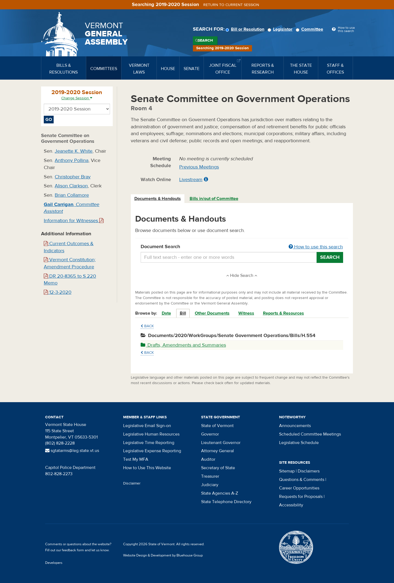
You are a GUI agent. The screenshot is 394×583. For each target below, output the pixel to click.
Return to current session (231, 4)
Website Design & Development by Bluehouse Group (163, 555)
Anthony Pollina (71, 160)
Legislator (280, 29)
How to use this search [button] (316, 247)
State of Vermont (217, 425)
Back (147, 326)
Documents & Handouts (157, 198)
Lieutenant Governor (221, 442)
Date (166, 313)
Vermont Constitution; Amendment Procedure (70, 263)
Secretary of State (218, 468)
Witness (246, 313)
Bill (183, 313)
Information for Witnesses (73, 220)
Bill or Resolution (245, 29)
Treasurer (210, 476)
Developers (53, 563)
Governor (210, 434)
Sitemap (287, 471)
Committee (310, 29)
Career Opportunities (299, 488)
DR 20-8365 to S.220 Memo (70, 279)
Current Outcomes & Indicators (69, 247)
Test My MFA (135, 459)
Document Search (242, 247)
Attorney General (217, 451)
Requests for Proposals (301, 496)
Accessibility (291, 505)
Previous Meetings (199, 167)
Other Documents (212, 313)
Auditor (208, 459)
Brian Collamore (72, 195)
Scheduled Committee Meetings (310, 434)
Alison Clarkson (71, 186)
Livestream (190, 179)
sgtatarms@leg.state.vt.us (72, 450)
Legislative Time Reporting (148, 442)
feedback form (73, 550)
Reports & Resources (283, 313)
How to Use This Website (147, 468)
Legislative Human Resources (151, 434)
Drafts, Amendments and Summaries (183, 345)
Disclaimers (309, 471)
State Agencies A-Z (219, 493)
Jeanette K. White (73, 151)
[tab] (158, 198)
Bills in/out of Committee (214, 198)
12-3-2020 (57, 292)
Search (205, 40)
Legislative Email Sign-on (147, 425)
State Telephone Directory (226, 501)
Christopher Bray (73, 177)
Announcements (295, 425)
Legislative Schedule (299, 442)
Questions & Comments (301, 479)
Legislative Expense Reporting (152, 451)
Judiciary (209, 485)
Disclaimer (132, 483)
